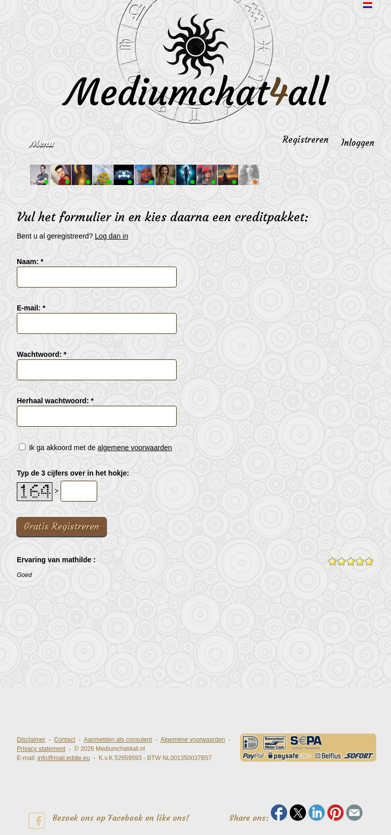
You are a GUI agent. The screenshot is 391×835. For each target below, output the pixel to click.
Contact (64, 739)
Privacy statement (41, 748)
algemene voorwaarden (135, 447)
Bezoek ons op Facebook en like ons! (109, 821)
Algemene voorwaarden (192, 739)
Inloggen (357, 142)
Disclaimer (31, 739)
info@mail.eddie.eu (64, 758)
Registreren (305, 139)
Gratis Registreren (61, 526)
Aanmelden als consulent (117, 739)
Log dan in (111, 236)
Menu (41, 143)
